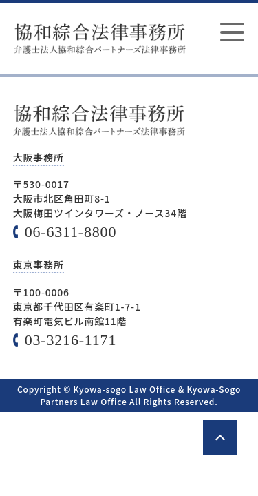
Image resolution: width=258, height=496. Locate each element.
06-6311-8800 (70, 231)
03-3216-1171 (70, 340)
